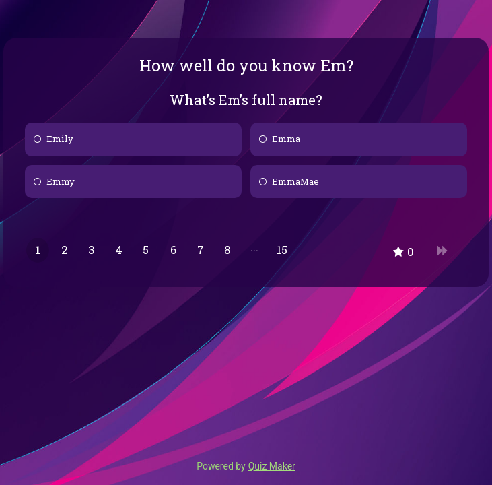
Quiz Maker (271, 466)
